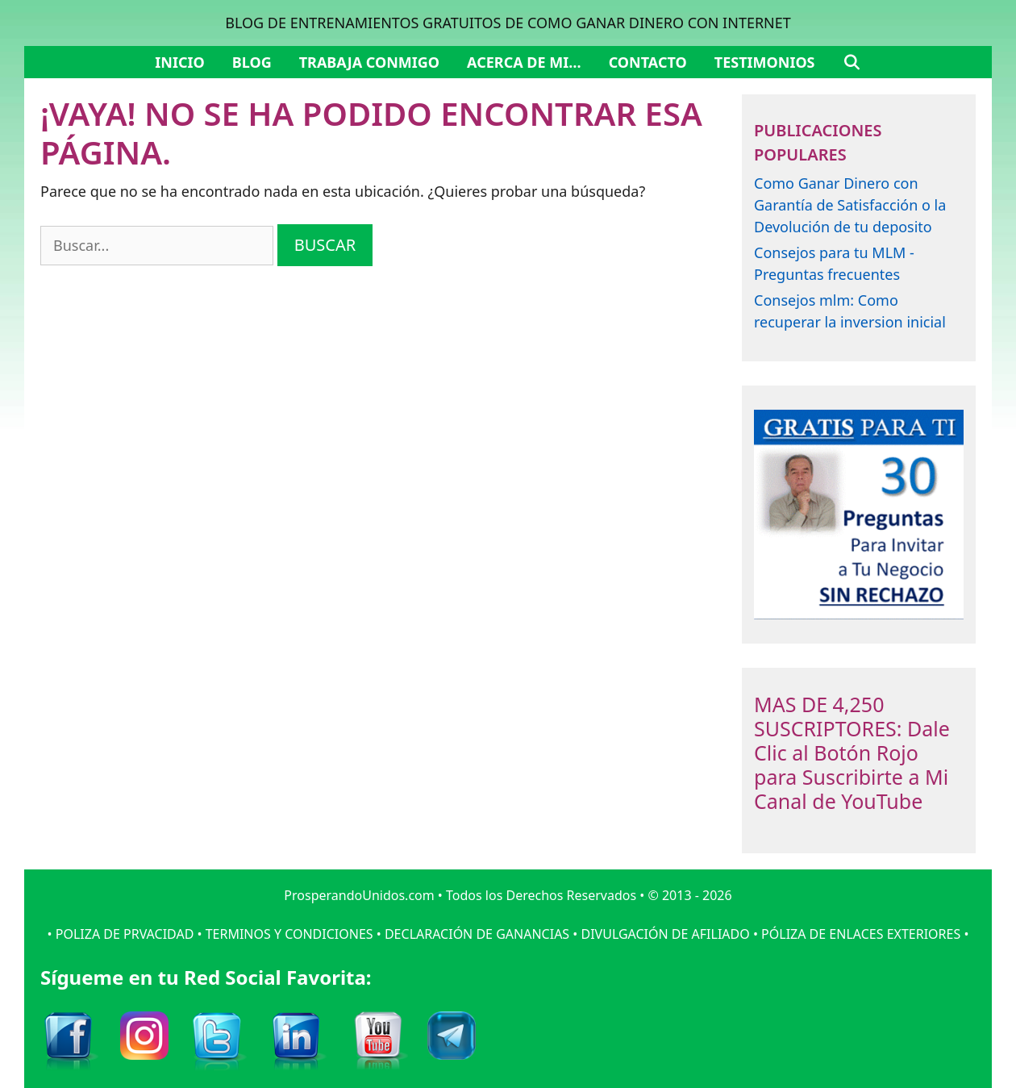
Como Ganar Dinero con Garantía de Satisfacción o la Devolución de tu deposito (850, 204)
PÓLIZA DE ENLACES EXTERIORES (860, 934)
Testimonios (764, 62)
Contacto (648, 62)
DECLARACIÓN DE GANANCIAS (477, 934)
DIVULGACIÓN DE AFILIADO (665, 934)
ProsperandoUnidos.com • (365, 895)
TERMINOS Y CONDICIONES (289, 934)
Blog (252, 62)
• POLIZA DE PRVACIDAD (121, 934)
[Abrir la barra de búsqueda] (852, 62)
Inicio (179, 62)
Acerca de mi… (524, 62)
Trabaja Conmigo (369, 62)
